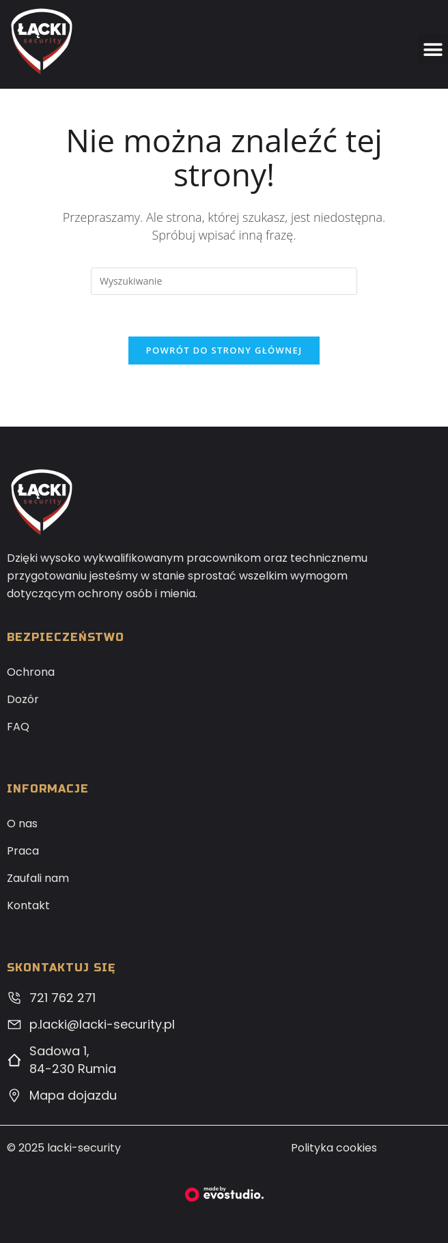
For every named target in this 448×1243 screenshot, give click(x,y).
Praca (23, 851)
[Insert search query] (224, 281)
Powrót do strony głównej (224, 350)
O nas (22, 823)
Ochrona (31, 672)
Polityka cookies (334, 1148)
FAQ (18, 726)
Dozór (23, 699)
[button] (432, 49)
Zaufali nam (38, 878)
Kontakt (28, 905)
